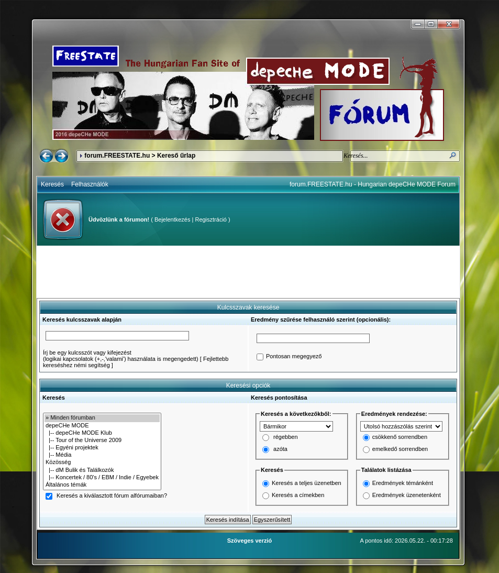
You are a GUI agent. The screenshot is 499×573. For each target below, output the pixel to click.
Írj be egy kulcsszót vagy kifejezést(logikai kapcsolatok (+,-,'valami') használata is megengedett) (120, 355)
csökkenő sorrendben (399, 437)
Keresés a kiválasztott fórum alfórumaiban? (112, 496)
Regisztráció (211, 219)
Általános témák (102, 485)
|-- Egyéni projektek (102, 447)
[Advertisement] (248, 271)
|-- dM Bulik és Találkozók (102, 470)
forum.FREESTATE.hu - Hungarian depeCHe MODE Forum (373, 184)
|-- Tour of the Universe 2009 (102, 440)
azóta (280, 449)
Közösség (102, 462)
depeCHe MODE (102, 425)
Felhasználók (89, 184)
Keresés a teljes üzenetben (306, 483)
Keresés (52, 184)
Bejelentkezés (172, 219)
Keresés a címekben (298, 495)
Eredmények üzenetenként (406, 495)
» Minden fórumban (102, 418)
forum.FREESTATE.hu (117, 155)
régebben (285, 437)
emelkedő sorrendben (400, 449)
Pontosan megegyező (293, 357)
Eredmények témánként (402, 483)
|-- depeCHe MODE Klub (102, 433)
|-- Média (102, 455)
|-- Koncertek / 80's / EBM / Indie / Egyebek (102, 477)
